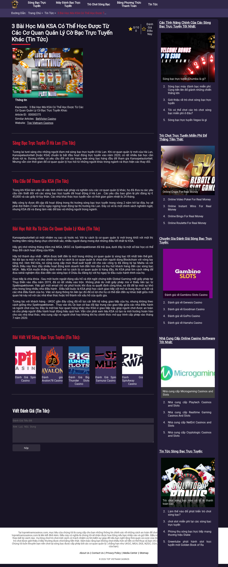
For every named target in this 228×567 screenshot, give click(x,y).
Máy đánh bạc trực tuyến (68, 4)
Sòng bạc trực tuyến (37, 4)
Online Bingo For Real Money (185, 216)
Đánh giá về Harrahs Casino (185, 322)
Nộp (26, 448)
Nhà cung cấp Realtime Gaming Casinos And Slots (189, 414)
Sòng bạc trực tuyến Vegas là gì (187, 120)
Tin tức (152, 4)
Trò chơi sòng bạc (98, 4)
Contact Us (98, 553)
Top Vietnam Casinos (40, 123)
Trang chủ (34, 13)
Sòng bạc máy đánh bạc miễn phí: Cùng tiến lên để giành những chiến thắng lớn (189, 90)
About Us (84, 553)
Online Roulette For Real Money (187, 223)
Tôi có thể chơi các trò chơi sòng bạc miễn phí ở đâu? (189, 111)
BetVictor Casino (46, 118)
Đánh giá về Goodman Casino (186, 309)
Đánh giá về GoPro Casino (184, 316)
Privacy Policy (113, 553)
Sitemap (144, 553)
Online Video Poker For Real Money (189, 199)
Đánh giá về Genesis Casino (185, 302)
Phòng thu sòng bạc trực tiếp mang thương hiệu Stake (189, 533)
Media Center (130, 553)
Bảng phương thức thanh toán (129, 4)
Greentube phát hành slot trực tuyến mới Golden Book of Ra (189, 543)
